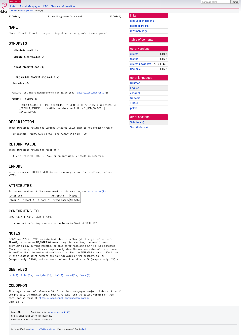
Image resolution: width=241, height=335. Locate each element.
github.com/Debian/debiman (42, 329)
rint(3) (58, 275)
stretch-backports (140, 64)
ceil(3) (13, 275)
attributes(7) (97, 191)
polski (133, 108)
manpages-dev (26, 11)
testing (134, 59)
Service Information (63, 6)
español (135, 93)
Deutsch (135, 83)
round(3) (71, 275)
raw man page (138, 31)
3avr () (139, 127)
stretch (14, 11)
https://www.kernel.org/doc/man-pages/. (65, 298)
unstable (135, 69)
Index (13, 6)
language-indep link (142, 20)
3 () (137, 122)
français (135, 98)
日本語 (134, 103)
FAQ (45, 6)
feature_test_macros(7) (91, 92)
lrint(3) (26, 275)
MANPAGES (15, 1)
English (134, 88)
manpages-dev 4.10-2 (59, 312)
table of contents (142, 39)
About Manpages (30, 6)
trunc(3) (85, 275)
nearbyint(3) (43, 275)
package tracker (139, 25)
